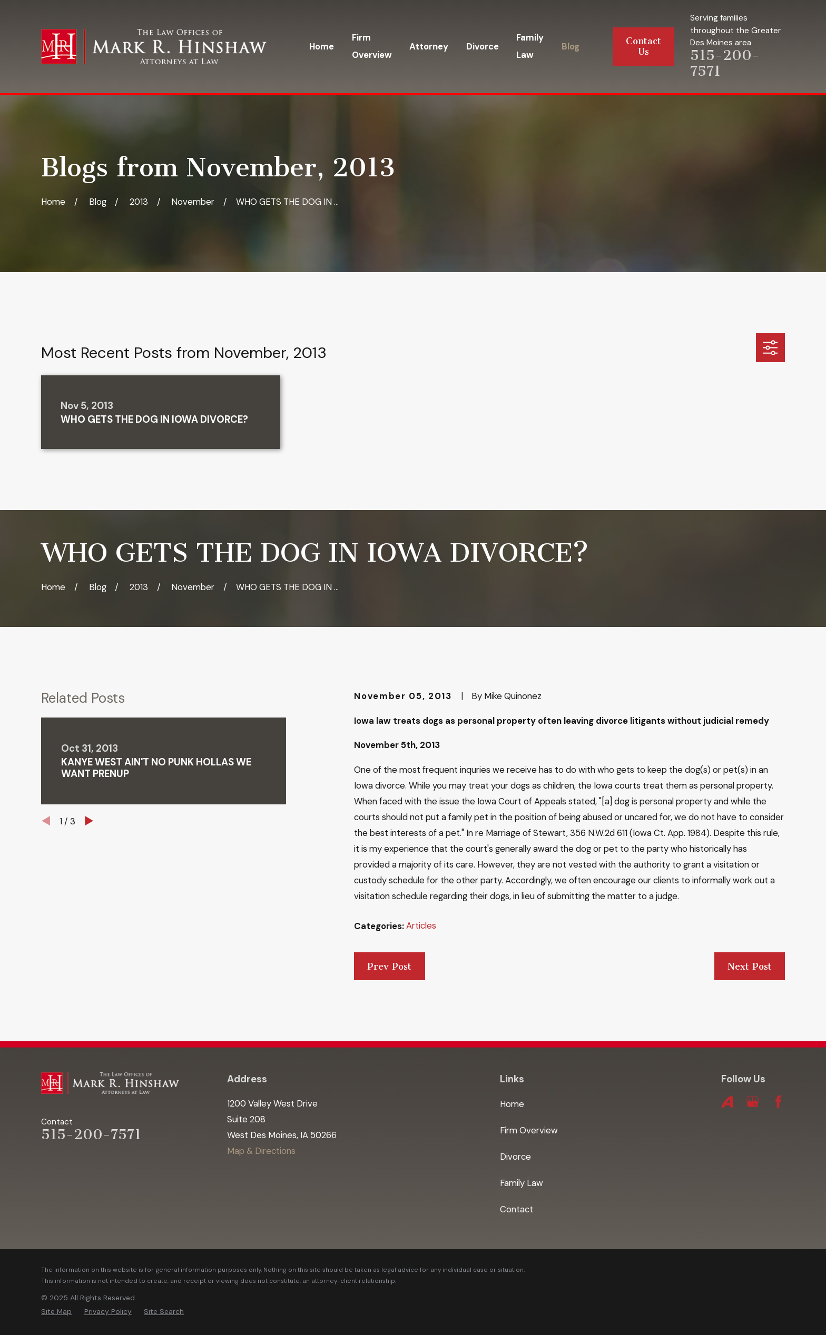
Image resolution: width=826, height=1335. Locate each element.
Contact (516, 1209)
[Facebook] (778, 1101)
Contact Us (643, 46)
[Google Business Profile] (752, 1101)
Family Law (521, 1183)
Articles (421, 925)
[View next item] (89, 820)
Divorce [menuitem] (482, 46)
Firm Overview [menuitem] (372, 46)
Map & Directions (261, 1151)
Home (512, 1104)
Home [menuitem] (321, 46)
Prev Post (389, 966)
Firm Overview (529, 1130)
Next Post (749, 966)
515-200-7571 (725, 63)
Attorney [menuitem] (428, 46)
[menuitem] (56, 1311)
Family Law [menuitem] (530, 46)
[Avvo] (727, 1101)
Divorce (515, 1156)
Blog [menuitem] (570, 46)
